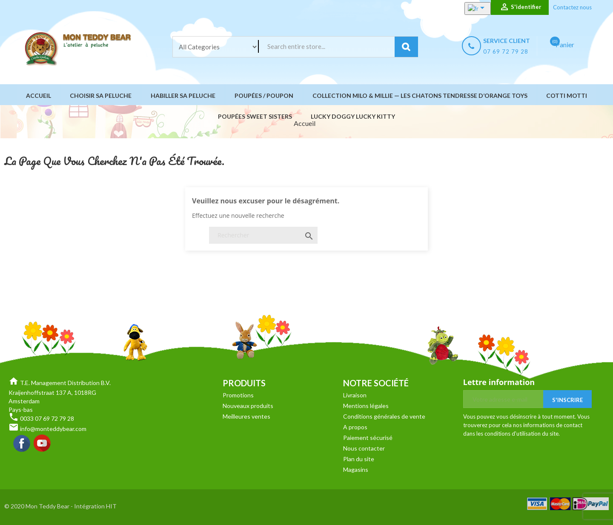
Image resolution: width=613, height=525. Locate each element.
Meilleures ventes (246, 416)
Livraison (355, 395)
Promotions (238, 395)
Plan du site (358, 458)
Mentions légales (366, 405)
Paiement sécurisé (367, 437)
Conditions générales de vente (384, 416)
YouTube (42, 443)
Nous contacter (364, 448)
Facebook (22, 443)
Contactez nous (572, 7)
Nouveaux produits (248, 405)
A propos (355, 427)
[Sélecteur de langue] (469, 8)
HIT (111, 506)
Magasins (355, 469)
